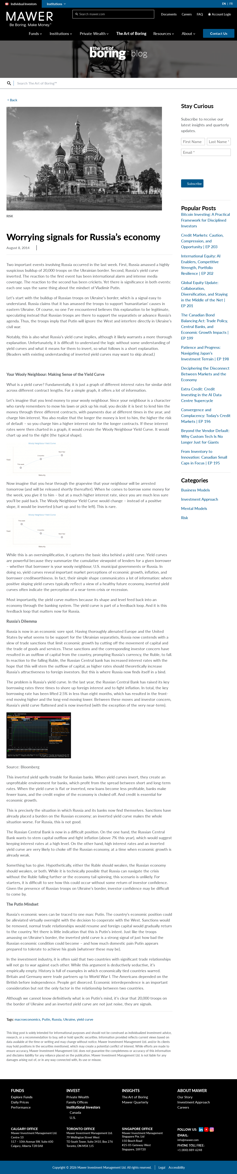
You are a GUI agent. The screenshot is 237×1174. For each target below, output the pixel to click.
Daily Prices (20, 1102)
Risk (184, 517)
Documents (169, 14)
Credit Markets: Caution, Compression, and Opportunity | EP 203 (202, 241)
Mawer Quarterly (135, 1102)
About (187, 33)
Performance (21, 1107)
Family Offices (77, 1102)
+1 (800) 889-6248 (189, 1150)
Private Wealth (93, 33)
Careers (187, 14)
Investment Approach (199, 499)
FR (231, 3)
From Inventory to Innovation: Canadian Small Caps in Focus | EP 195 (204, 457)
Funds (34, 33)
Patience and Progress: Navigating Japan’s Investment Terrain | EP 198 (205, 353)
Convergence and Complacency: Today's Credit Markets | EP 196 (206, 415)
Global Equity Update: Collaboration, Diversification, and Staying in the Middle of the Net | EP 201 (204, 294)
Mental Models (194, 508)
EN (224, 3)
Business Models (195, 490)
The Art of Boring (131, 33)
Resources (162, 33)
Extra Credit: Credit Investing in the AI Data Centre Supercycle (201, 395)
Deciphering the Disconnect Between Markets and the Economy (205, 374)
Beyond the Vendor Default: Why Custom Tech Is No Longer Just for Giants (205, 436)
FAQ (200, 14)
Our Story (184, 1097)
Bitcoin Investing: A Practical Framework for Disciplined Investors (205, 220)
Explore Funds (21, 1097)
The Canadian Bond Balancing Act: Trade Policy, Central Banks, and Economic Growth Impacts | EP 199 (205, 326)
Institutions (59, 33)
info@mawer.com (188, 1140)
